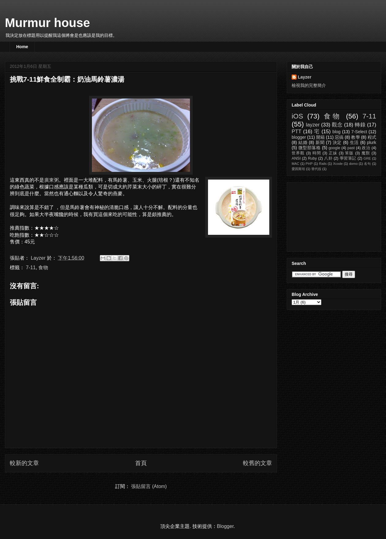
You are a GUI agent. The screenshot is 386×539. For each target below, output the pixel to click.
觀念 (337, 125)
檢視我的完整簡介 (309, 85)
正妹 (333, 153)
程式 (372, 137)
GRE (367, 158)
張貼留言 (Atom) (149, 486)
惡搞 (339, 137)
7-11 (31, 267)
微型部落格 (309, 147)
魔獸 (365, 153)
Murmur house (47, 22)
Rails (323, 163)
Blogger (225, 526)
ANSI (296, 158)
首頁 (141, 463)
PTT (296, 131)
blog (336, 131)
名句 (367, 163)
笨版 (349, 153)
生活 (354, 142)
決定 (337, 142)
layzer (313, 125)
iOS (297, 116)
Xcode (338, 163)
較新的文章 (24, 463)
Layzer (304, 77)
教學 (355, 137)
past (351, 148)
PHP (309, 163)
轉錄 (360, 125)
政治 (366, 148)
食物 (43, 267)
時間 (316, 153)
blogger (299, 137)
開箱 (320, 137)
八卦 (328, 158)
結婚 (303, 142)
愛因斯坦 (298, 169)
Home (22, 46)
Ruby (312, 158)
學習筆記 (348, 158)
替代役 (316, 169)
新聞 (320, 142)
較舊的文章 (257, 463)
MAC (295, 163)
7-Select (359, 131)
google (334, 148)
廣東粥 (51, 180)
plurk (371, 142)
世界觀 (298, 153)
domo (353, 163)
